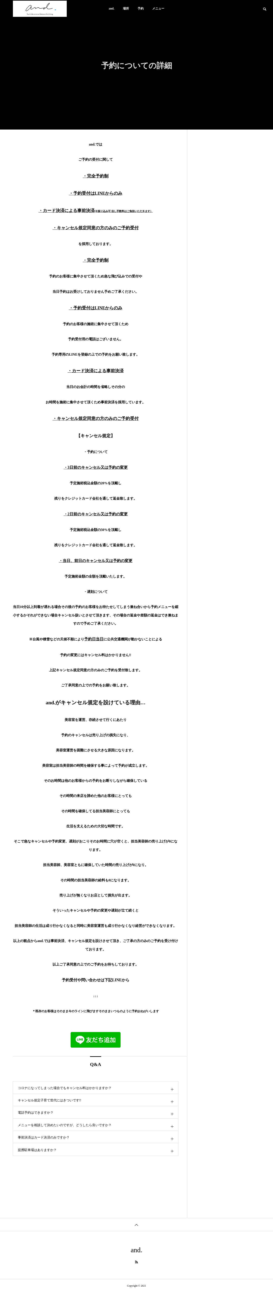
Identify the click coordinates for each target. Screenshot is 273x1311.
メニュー (158, 8)
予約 (141, 8)
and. (111, 8)
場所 (126, 8)
